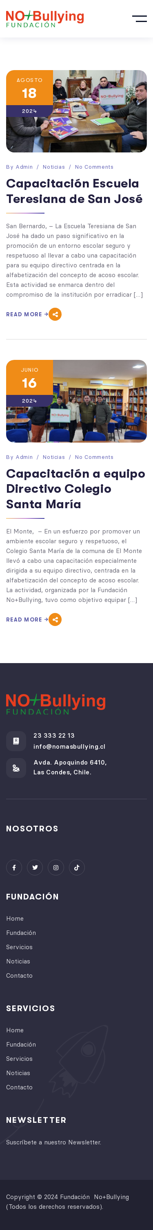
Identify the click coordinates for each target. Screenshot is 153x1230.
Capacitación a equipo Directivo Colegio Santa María (76, 489)
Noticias (54, 166)
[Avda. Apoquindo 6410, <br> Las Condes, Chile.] (16, 768)
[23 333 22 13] (16, 741)
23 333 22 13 (54, 735)
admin (24, 166)
